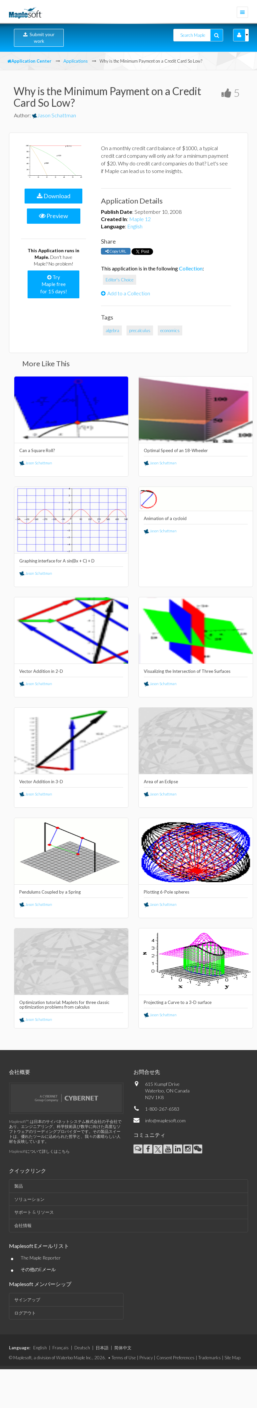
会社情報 (23, 1225)
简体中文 (122, 1347)
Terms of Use (124, 1357)
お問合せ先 (146, 1072)
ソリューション (29, 1199)
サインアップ (27, 1299)
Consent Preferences (175, 1357)
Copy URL (115, 251)
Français (60, 1347)
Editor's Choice (119, 279)
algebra (112, 330)
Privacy (146, 1357)
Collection (191, 268)
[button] (239, 35)
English (134, 226)
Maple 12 (140, 219)
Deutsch (82, 1347)
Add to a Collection (125, 293)
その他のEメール (38, 1269)
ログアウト (25, 1313)
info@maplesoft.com (165, 1120)
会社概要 (19, 1072)
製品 (18, 1186)
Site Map (232, 1357)
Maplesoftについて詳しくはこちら (39, 1151)
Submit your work (38, 37)
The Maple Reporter (41, 1258)
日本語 (102, 1347)
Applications (75, 61)
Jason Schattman (54, 115)
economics (170, 330)
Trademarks (209, 1357)
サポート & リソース (34, 1212)
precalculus (139, 330)
